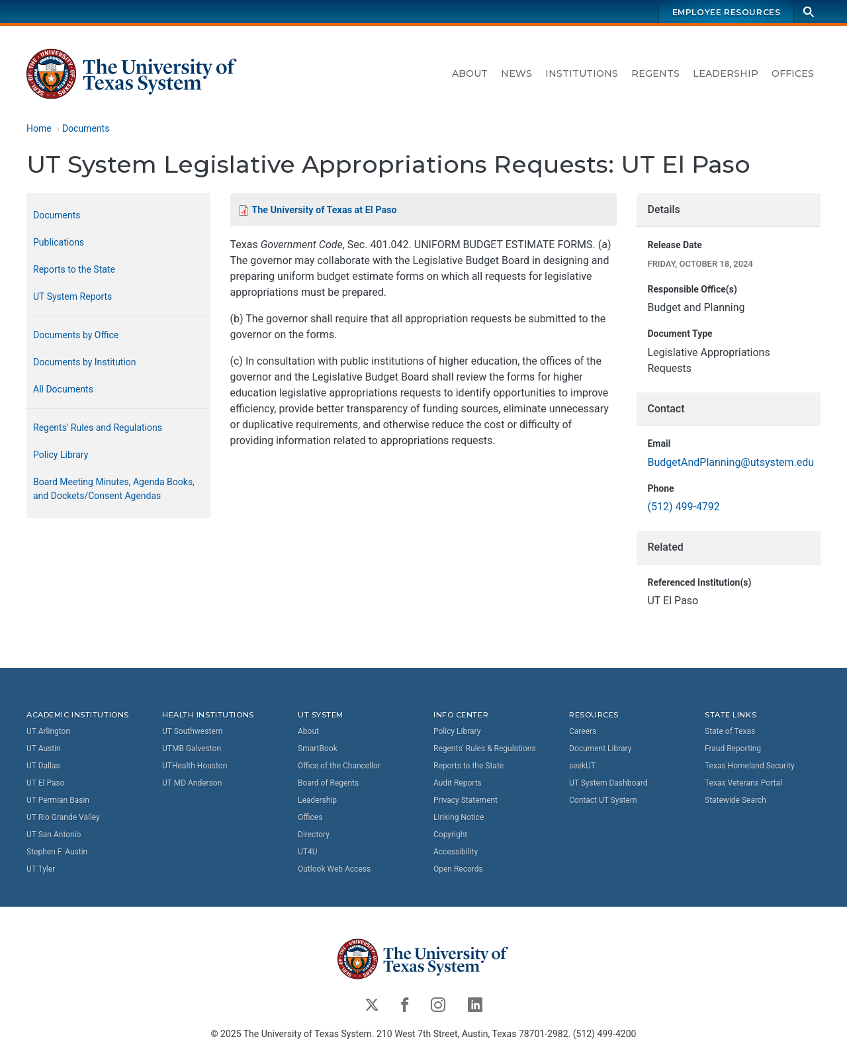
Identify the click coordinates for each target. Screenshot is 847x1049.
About (470, 73)
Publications (58, 242)
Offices (793, 73)
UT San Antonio (53, 834)
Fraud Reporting (733, 748)
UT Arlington (48, 730)
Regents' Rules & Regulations (484, 748)
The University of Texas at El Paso (323, 210)
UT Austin (43, 748)
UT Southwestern (192, 730)
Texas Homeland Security (750, 765)
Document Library (600, 748)
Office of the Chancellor (339, 765)
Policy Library (60, 454)
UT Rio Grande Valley (63, 816)
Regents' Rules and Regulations (97, 427)
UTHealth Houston (194, 765)
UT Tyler (40, 868)
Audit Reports (457, 782)
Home (39, 128)
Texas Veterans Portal (743, 782)
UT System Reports (72, 296)
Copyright (450, 834)
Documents (85, 128)
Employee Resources (726, 12)
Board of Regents (328, 782)
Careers (582, 730)
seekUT (582, 765)
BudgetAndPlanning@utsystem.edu (730, 462)
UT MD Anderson (192, 782)
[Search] (808, 11)
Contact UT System (603, 799)
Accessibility (455, 851)
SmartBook (317, 748)
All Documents (63, 389)
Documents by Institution (84, 362)
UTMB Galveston (191, 748)
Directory (314, 834)
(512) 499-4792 (683, 507)
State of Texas (730, 730)
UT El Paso (45, 782)
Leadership (725, 73)
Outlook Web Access (334, 868)
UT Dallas (43, 765)
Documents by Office (75, 335)
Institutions (581, 73)
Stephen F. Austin (56, 851)
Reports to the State (74, 269)
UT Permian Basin (57, 799)
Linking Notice (458, 816)
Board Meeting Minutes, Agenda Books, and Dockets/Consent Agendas (114, 489)
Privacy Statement (465, 799)
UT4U (307, 851)
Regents (655, 73)
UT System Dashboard (608, 782)
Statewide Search (735, 799)
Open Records (458, 868)
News (516, 73)
